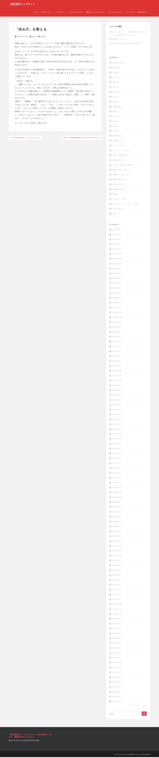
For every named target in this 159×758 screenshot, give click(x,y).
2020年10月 (117, 498)
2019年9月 (116, 561)
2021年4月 (116, 469)
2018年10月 (117, 615)
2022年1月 (116, 425)
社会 (114, 78)
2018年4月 (116, 644)
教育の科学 (117, 185)
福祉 (114, 127)
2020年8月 (116, 508)
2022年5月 (116, 405)
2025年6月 (116, 235)
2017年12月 (117, 663)
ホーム (36, 13)
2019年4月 (116, 585)
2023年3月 (116, 357)
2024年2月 (116, 303)
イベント (116, 146)
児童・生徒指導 (119, 156)
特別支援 (116, 161)
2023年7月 (116, 337)
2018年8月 (116, 624)
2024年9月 (116, 269)
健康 (114, 195)
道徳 (114, 102)
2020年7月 (116, 512)
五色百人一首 (118, 200)
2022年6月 (116, 401)
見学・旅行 (117, 209)
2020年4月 (116, 527)
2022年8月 (116, 391)
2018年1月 (116, 658)
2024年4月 (116, 293)
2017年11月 (117, 668)
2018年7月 (116, 629)
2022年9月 (116, 386)
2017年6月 (116, 692)
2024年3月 (116, 298)
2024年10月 (117, 264)
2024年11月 (117, 259)
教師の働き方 (118, 180)
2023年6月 (116, 342)
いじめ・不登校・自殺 (121, 166)
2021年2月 (116, 478)
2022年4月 (116, 410)
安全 (114, 117)
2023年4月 (116, 352)
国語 (114, 68)
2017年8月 (116, 683)
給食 (114, 122)
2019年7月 (116, 571)
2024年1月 (116, 308)
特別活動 (116, 107)
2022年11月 (117, 376)
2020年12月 (117, 488)
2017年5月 (116, 697)
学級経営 (116, 141)
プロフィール (46, 13)
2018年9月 (116, 619)
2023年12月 (117, 313)
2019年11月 (117, 551)
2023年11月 (117, 318)
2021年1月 (116, 483)
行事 (114, 131)
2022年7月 (116, 396)
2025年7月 (116, 230)
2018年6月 (116, 634)
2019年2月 (116, 595)
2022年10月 (117, 381)
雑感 (114, 214)
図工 (114, 88)
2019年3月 (116, 590)
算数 (114, 73)
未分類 (42, 37)
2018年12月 (117, 605)
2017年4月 (116, 702)
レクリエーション (120, 151)
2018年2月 (116, 653)
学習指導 (116, 136)
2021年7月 (116, 454)
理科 (114, 83)
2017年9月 (116, 678)
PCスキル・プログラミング (123, 204)
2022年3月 (116, 415)
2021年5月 (116, 464)
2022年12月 (117, 371)
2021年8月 (116, 449)
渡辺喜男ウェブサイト (22, 4)
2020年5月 (116, 522)
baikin (34, 37)
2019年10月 (117, 556)
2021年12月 (117, 430)
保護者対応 (117, 190)
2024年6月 (116, 284)
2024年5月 (116, 289)
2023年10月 (117, 323)
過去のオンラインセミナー (95, 13)
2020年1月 (116, 542)
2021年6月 (116, 459)
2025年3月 (116, 240)
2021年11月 (117, 435)
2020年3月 (116, 532)
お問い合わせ (142, 13)
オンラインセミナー (75, 13)
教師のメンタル (119, 175)
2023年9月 (116, 328)
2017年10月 (117, 673)
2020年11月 (117, 493)
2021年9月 (116, 444)
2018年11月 (117, 610)
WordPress (147, 755)
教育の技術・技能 (120, 170)
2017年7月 (116, 688)
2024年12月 (117, 255)
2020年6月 (116, 517)
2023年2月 (116, 362)
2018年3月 (116, 649)
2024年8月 (116, 274)
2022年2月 (116, 420)
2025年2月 (116, 245)
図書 (114, 112)
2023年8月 (116, 332)
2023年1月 (116, 366)
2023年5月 (116, 347)
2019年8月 (116, 566)
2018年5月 (116, 639)
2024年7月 (116, 279)
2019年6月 (116, 576)
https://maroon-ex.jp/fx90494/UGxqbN (125, 44)
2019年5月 (116, 581)
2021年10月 (117, 439)
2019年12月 (117, 546)
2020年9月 (116, 503)
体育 (114, 93)
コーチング (130, 13)
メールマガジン (60, 13)
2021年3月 (116, 473)
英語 (114, 97)
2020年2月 (116, 537)
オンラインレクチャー (115, 13)
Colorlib (130, 755)
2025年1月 (116, 250)
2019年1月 (116, 600)
